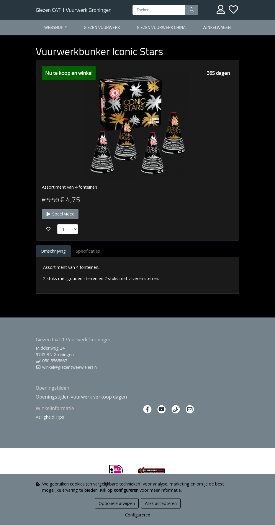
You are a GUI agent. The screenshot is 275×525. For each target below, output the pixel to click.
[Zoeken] (159, 10)
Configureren (137, 515)
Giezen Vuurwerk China (161, 27)
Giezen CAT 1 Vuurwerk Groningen (74, 10)
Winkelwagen (216, 27)
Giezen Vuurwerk (102, 27)
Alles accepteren (161, 503)
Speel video (60, 214)
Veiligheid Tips (50, 417)
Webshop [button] (53, 27)
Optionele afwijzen (117, 503)
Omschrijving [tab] (53, 251)
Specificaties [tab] (88, 251)
